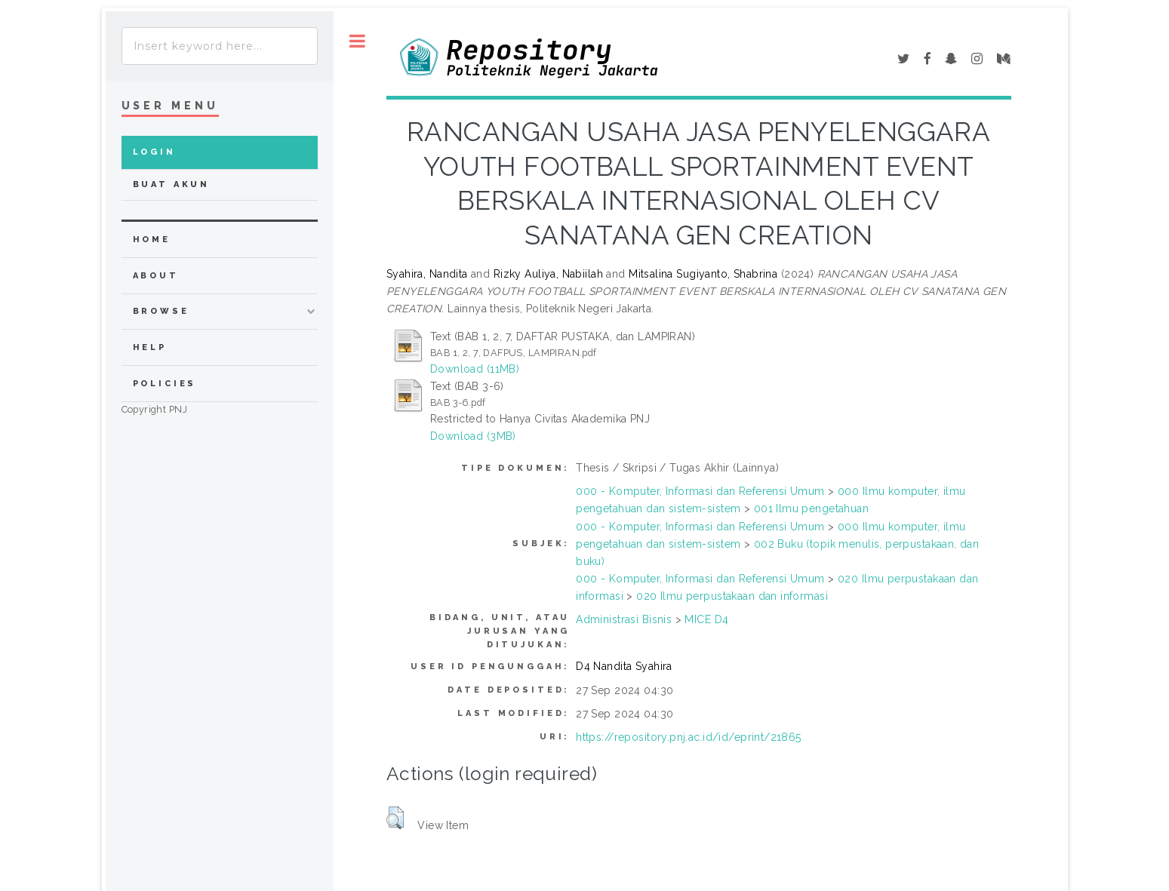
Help (150, 347)
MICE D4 (706, 619)
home (152, 239)
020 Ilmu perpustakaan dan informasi (732, 596)
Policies (165, 384)
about (156, 276)
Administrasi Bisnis (624, 619)
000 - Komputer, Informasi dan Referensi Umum (700, 491)
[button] (395, 818)
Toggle (357, 41)
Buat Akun (172, 184)
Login (154, 152)
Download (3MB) (473, 436)
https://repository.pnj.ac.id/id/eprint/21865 (688, 737)
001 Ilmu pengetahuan (811, 508)
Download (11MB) (474, 369)
